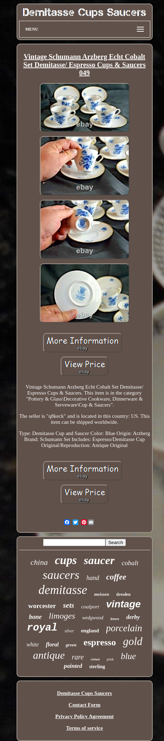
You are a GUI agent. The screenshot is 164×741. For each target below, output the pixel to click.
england (90, 630)
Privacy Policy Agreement (84, 716)
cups (66, 560)
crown (95, 659)
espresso (100, 642)
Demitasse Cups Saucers (84, 693)
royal (42, 628)
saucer (99, 560)
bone (35, 616)
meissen (101, 594)
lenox (114, 619)
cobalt (130, 563)
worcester (42, 605)
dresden (123, 594)
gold (132, 641)
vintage (123, 604)
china (39, 562)
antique (49, 655)
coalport (90, 606)
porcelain (124, 628)
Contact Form (84, 705)
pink (110, 659)
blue (128, 656)
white (32, 644)
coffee (116, 577)
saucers (61, 574)
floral (52, 644)
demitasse (62, 590)
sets (68, 605)
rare (78, 657)
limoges (62, 615)
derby (133, 617)
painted (73, 666)
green (71, 644)
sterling (97, 666)
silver (69, 630)
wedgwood (92, 617)
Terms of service (84, 728)
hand (92, 577)
